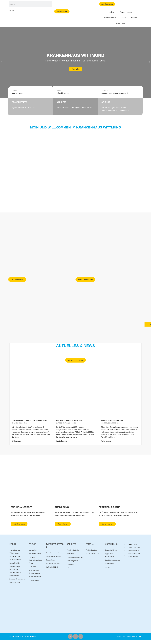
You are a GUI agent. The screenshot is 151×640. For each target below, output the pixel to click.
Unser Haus (120, 23)
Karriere (123, 18)
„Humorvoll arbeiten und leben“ (30, 420)
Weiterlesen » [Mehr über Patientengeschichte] (106, 441)
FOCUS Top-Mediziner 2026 (69, 420)
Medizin (111, 12)
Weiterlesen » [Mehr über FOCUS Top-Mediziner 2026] (61, 441)
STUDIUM (106, 102)
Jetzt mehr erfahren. (122, 110)
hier (91, 108)
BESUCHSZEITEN (21, 102)
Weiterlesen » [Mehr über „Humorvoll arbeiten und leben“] (17, 441)
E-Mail (59, 90)
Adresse (104, 90)
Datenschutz (120, 636)
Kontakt (138, 636)
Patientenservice (110, 18)
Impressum (130, 636)
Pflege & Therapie (125, 12)
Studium (134, 18)
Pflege (32, 544)
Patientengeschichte (112, 420)
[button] (1, 62)
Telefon (14, 90)
